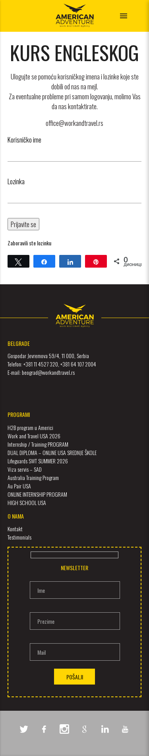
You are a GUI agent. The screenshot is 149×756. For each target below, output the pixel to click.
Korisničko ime (24, 140)
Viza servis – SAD (25, 469)
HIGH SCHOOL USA (27, 502)
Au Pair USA (19, 486)
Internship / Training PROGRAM (38, 444)
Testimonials (19, 537)
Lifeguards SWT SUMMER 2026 (38, 461)
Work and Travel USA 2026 (34, 436)
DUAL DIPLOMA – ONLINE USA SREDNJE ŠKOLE (52, 452)
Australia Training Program (33, 477)
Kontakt (15, 529)
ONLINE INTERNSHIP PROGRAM (37, 494)
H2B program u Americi (30, 427)
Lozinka (16, 181)
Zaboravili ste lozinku (29, 243)
